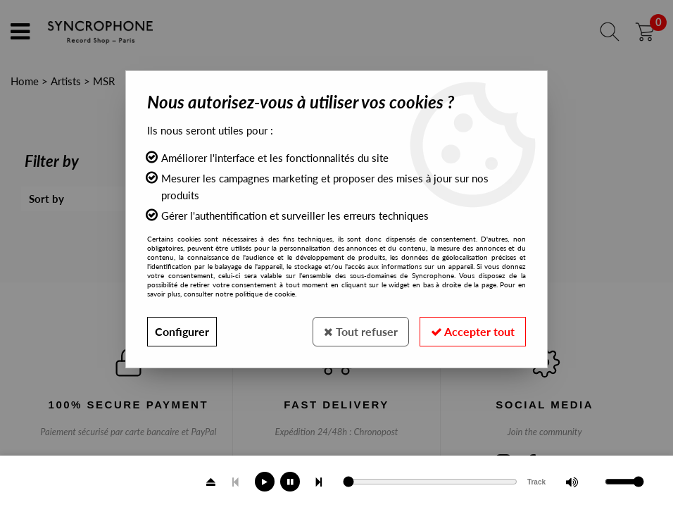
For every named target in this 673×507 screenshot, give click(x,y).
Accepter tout (473, 331)
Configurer (182, 331)
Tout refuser (361, 331)
